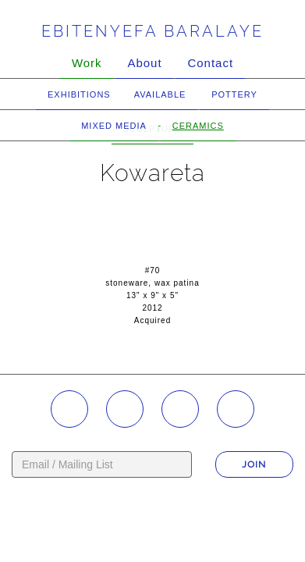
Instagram (69, 409)
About (144, 62)
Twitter (235, 409)
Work (87, 62)
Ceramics (198, 125)
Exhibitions (79, 94)
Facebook (125, 409)
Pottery (234, 94)
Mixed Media (114, 125)
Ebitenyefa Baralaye (152, 31)
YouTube (180, 409)
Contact (210, 62)
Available (160, 94)
